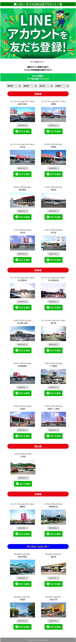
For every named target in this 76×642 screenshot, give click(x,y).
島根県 (26, 85)
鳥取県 (10, 85)
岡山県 (42, 85)
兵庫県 (58, 85)
